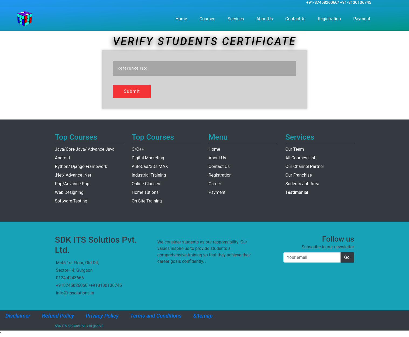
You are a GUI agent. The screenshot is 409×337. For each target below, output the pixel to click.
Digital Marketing (148, 157)
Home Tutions (145, 192)
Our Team (295, 149)
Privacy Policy (102, 315)
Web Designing (69, 192)
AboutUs (265, 18)
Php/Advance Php (72, 183)
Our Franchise (299, 175)
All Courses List (300, 157)
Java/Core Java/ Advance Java (85, 149)
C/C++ (138, 149)
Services (236, 18)
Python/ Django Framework (81, 166)
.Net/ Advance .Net (73, 175)
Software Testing (71, 201)
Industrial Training (149, 175)
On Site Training (147, 201)
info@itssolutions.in (75, 292)
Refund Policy (58, 315)
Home (182, 18)
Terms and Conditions (156, 315)
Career (215, 183)
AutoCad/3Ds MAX (150, 166)
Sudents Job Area (302, 183)
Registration (330, 18)
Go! (347, 257)
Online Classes (146, 183)
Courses (207, 18)
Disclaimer (17, 315)
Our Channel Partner (305, 166)
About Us (217, 157)
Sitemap (203, 315)
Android (62, 157)
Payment (362, 18)
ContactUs (296, 18)
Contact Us (219, 166)
